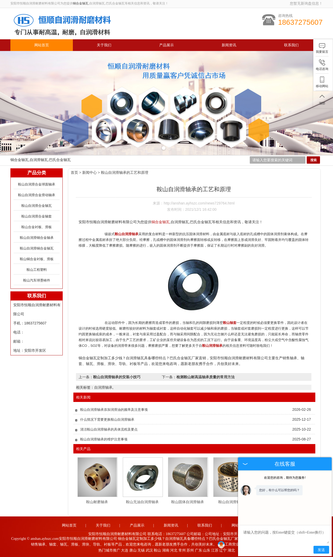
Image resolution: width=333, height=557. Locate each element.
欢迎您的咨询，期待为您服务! (284, 477)
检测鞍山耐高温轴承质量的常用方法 (205, 377)
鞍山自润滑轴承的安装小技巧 (116, 377)
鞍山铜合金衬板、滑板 (37, 259)
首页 (74, 172)
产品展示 (166, 45)
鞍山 (157, 550)
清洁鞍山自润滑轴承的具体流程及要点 (109, 429)
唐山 (133, 550)
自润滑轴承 (103, 387)
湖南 (165, 550)
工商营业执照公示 (236, 544)
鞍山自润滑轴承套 (232, 502)
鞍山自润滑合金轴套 (36, 216)
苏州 (190, 550)
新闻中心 (89, 172)
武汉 (149, 550)
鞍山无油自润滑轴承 (142, 502)
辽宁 (223, 550)
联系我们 (291, 45)
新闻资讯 (229, 45)
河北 (173, 550)
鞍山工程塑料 (37, 270)
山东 (206, 550)
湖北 (231, 550)
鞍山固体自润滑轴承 (187, 502)
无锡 (141, 550)
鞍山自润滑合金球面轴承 (36, 184)
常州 (182, 550)
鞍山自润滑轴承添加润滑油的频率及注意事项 (114, 410)
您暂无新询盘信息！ (306, 3)
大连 (124, 550)
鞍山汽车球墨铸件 (36, 280)
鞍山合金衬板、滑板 (36, 227)
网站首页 (41, 45)
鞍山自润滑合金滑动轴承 (36, 195)
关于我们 (104, 45)
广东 (198, 550)
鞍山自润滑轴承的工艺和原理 (124, 172)
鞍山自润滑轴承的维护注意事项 (103, 439)
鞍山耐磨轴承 (97, 502)
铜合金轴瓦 (80, 3)
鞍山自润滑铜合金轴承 (37, 238)
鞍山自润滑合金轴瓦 (36, 206)
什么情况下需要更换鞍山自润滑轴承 (107, 419)
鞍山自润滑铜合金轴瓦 (37, 248)
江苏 (215, 550)
